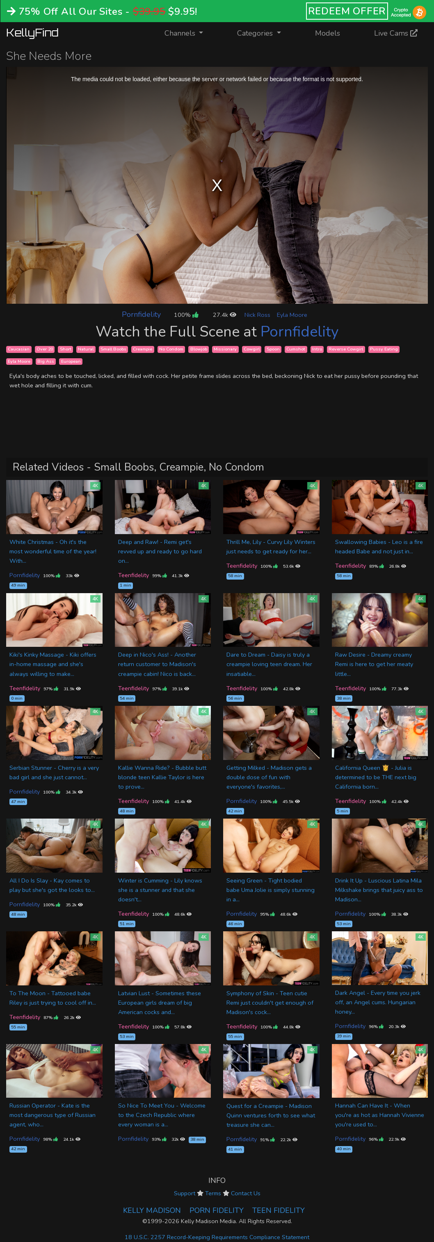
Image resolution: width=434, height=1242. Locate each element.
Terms (213, 1193)
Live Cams (396, 33)
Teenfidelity (133, 575)
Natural (86, 349)
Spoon (273, 349)
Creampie (142, 349)
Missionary (225, 349)
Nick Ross (257, 315)
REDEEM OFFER (347, 11)
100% (186, 315)
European (71, 361)
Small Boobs (113, 349)
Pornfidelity (141, 314)
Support (184, 1193)
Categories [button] (256, 33)
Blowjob (198, 349)
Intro (317, 349)
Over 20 (45, 349)
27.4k (224, 315)
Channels (188, 32)
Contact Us (245, 1193)
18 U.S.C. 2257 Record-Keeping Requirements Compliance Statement (217, 1237)
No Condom (171, 349)
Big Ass (45, 361)
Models (327, 33)
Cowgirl (252, 349)
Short (65, 349)
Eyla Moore (292, 315)
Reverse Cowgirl (346, 349)
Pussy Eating (384, 349)
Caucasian (19, 349)
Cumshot (295, 349)
